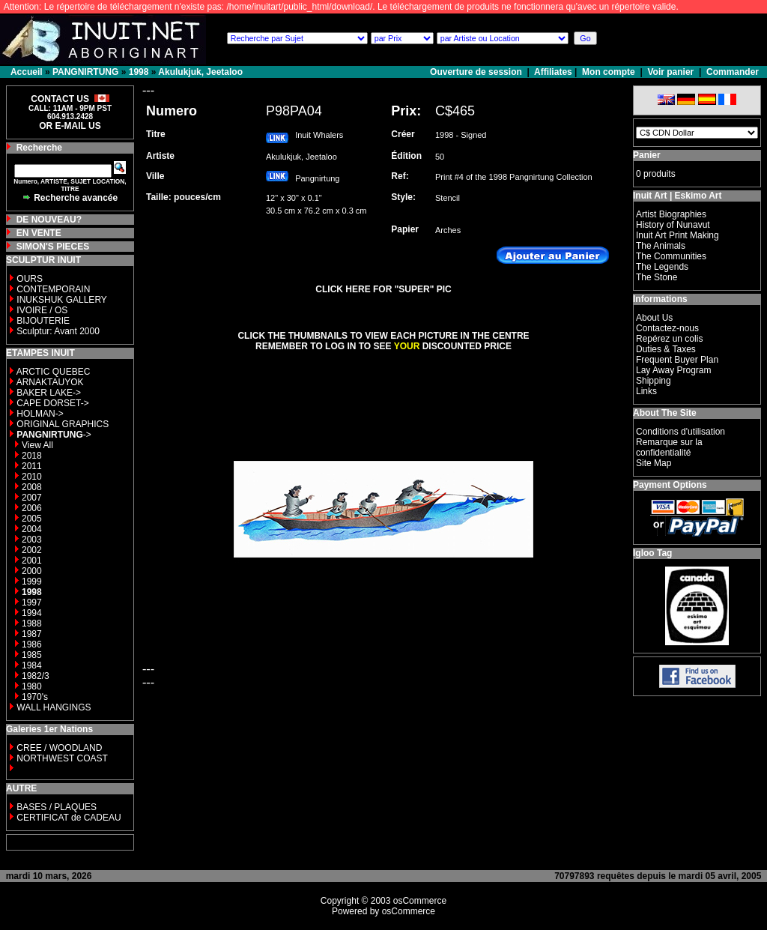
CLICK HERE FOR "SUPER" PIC (383, 289)
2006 (32, 508)
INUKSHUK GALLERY (61, 300)
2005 (32, 518)
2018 (32, 455)
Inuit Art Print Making (677, 235)
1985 (32, 655)
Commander (732, 72)
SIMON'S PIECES (53, 246)
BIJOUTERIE (43, 320)
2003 (32, 539)
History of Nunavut (673, 225)
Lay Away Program (674, 370)
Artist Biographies (671, 214)
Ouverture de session (477, 72)
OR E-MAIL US (69, 126)
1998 (139, 72)
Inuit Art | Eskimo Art (677, 195)
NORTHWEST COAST (61, 758)
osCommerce (419, 901)
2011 (32, 466)
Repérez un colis (669, 338)
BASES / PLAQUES (56, 807)
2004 (32, 529)
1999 (32, 581)
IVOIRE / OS (41, 310)
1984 (32, 665)
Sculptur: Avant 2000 (58, 331)
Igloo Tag (652, 553)
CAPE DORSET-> (52, 403)
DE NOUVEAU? (49, 219)
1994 (32, 613)
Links (646, 391)
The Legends (662, 267)
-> (53, 434)
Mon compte (608, 72)
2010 (32, 476)
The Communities (671, 256)
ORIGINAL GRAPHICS (62, 424)
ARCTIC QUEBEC (53, 371)
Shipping (653, 380)
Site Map (653, 463)
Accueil (26, 72)
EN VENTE (38, 233)
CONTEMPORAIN (53, 289)
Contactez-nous (667, 328)
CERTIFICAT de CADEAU (68, 817)
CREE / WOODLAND (58, 748)
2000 (32, 571)
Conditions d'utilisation (680, 431)
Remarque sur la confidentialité (669, 447)
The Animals (660, 246)
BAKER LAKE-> (48, 392)
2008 (32, 487)
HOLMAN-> (39, 413)
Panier (647, 155)
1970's (35, 697)
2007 (32, 497)
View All (37, 445)
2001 (32, 560)
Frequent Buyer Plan (677, 359)
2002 (32, 550)
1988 (32, 623)
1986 (32, 644)
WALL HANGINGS (53, 707)
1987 (32, 634)
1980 (32, 686)
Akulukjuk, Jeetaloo (200, 72)
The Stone (656, 277)
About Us (654, 317)
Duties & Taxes (666, 349)
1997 (32, 602)
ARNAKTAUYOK (50, 382)
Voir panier (670, 72)
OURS (29, 279)
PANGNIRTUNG (85, 72)
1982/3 (35, 676)
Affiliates (553, 72)
